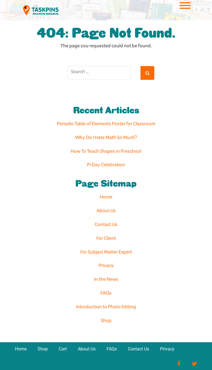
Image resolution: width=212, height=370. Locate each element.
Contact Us (106, 225)
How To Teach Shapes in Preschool (106, 152)
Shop (106, 321)
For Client (106, 239)
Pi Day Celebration (106, 165)
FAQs (106, 294)
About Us (106, 211)
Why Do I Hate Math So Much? (106, 138)
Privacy (106, 266)
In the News (106, 280)
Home (106, 198)
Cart (63, 349)
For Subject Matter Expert (106, 253)
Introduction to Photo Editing (106, 307)
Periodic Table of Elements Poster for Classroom (106, 124)
